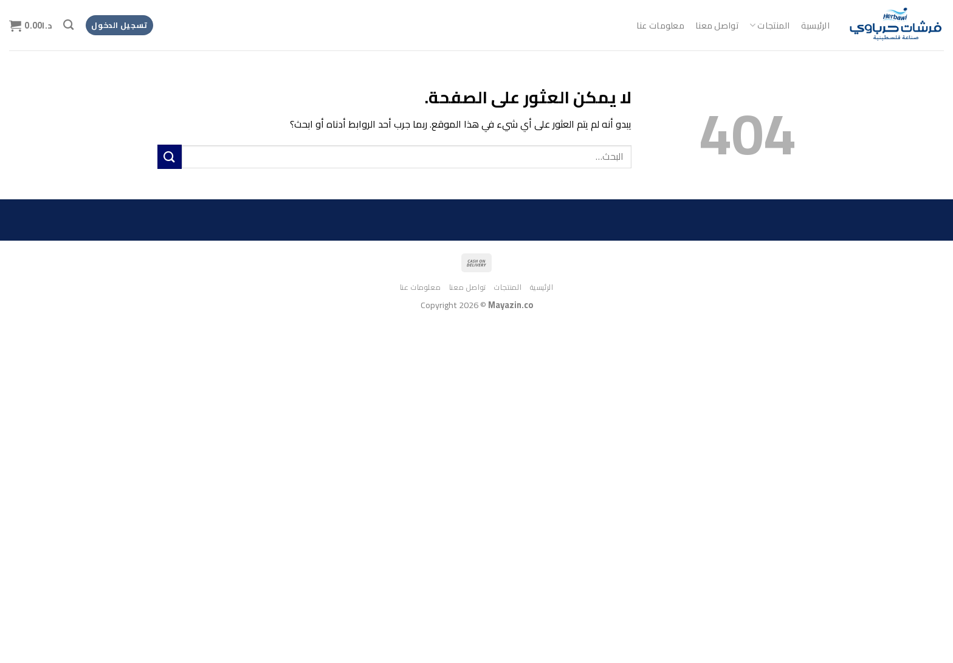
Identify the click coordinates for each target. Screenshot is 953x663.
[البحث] (68, 25)
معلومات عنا (660, 25)
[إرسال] (169, 156)
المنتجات (769, 25)
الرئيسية (815, 25)
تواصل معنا (716, 25)
